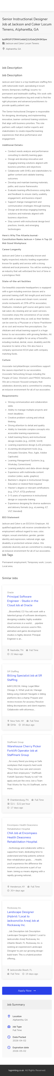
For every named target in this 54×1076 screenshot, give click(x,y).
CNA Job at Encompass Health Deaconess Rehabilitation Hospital (22, 837)
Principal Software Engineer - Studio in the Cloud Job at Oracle (22, 601)
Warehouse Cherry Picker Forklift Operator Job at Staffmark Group (24, 750)
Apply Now (27, 990)
